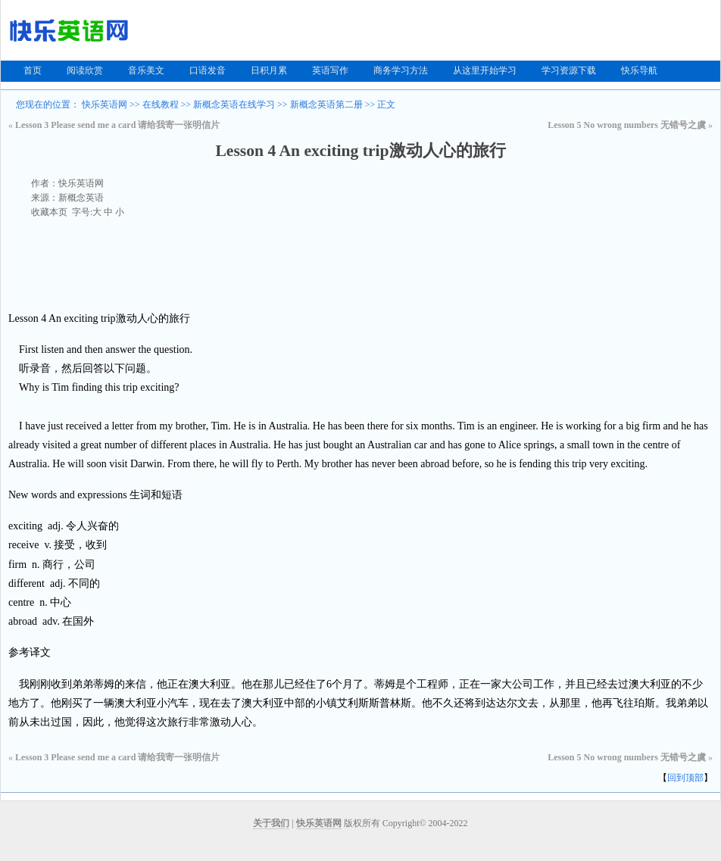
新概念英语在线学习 (234, 104)
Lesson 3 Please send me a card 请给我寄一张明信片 (117, 125)
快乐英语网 (104, 104)
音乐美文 (146, 70)
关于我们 (271, 823)
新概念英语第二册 (326, 104)
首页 (32, 70)
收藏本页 (49, 212)
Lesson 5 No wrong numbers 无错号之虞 (627, 125)
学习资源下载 (569, 70)
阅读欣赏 (85, 70)
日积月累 (269, 70)
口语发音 (207, 70)
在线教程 (160, 104)
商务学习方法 (400, 70)
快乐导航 (639, 70)
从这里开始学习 (485, 70)
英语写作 (330, 70)
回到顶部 (685, 777)
